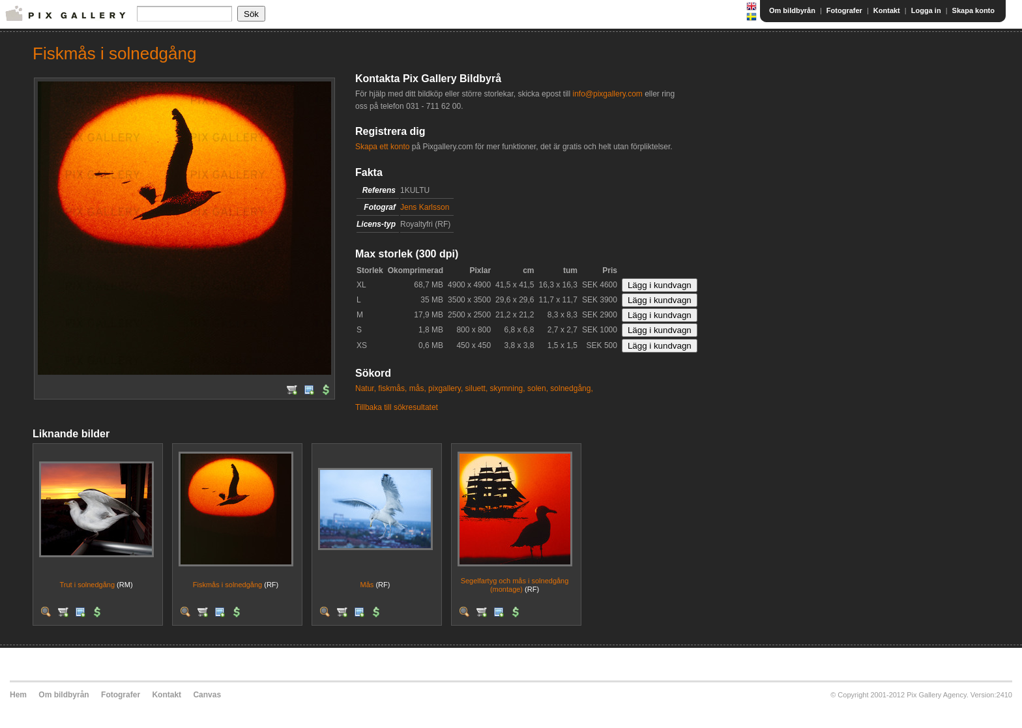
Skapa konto (973, 10)
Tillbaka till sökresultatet (396, 407)
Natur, (365, 388)
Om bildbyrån (792, 10)
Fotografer (844, 10)
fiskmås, (392, 388)
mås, (417, 388)
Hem (18, 694)
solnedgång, (571, 388)
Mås (367, 585)
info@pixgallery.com (607, 93)
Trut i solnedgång (87, 585)
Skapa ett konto (382, 146)
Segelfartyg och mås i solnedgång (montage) (515, 585)
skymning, (507, 388)
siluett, (476, 388)
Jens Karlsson (424, 207)
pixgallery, (445, 388)
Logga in (926, 10)
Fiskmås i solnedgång (227, 585)
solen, (537, 388)
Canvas (207, 694)
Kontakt (886, 10)
